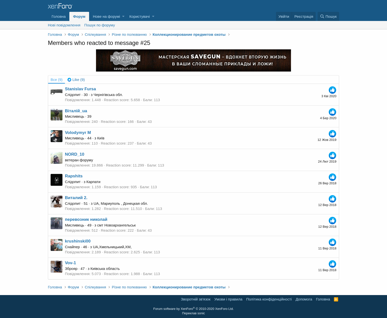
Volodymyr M (78, 132)
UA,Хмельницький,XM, (112, 247)
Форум (79, 16)
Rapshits (74, 176)
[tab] (76, 79)
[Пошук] (328, 16)
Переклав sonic (193, 313)
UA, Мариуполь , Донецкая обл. (121, 203)
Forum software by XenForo (193, 309)
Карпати (93, 182)
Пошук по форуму (99, 25)
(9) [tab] (56, 79)
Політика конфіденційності (269, 299)
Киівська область (105, 268)
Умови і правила (228, 299)
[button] (123, 16)
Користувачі (139, 16)
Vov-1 (70, 263)
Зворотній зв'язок (196, 299)
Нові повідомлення (64, 25)
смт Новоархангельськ (116, 225)
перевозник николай (86, 219)
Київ (100, 138)
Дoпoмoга (304, 299)
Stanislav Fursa (80, 89)
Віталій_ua (76, 111)
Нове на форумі (106, 16)
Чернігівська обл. (108, 95)
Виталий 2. (76, 197)
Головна (59, 16)
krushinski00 (78, 241)
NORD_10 (74, 154)
